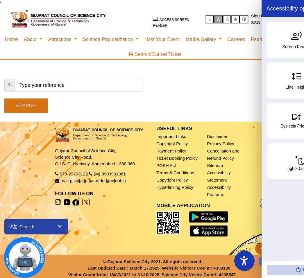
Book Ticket (274, 248)
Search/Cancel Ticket (154, 54)
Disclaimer (217, 136)
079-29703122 (74, 173)
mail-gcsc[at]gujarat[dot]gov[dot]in (93, 180)
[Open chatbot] (20, 253)
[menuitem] (11, 39)
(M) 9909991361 (110, 173)
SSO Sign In (263, 22)
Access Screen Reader (171, 22)
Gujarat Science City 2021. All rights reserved (154, 261)
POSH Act (166, 165)
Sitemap (215, 165)
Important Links (171, 136)
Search (26, 105)
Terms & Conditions (175, 172)
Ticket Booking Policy (177, 158)
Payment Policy (171, 150)
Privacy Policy (220, 143)
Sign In (258, 15)
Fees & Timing (275, 261)
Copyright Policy (172, 143)
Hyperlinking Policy (174, 187)
